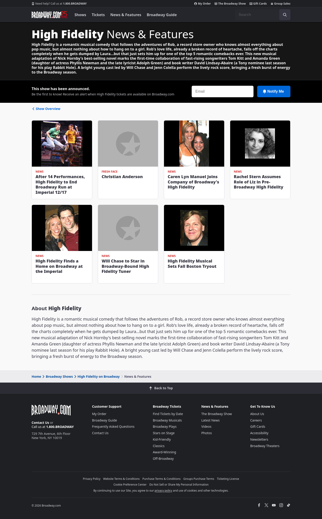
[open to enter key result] (284, 14)
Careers (256, 420)
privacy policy (163, 490)
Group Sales (280, 4)
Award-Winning (164, 452)
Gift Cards (258, 4)
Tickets (98, 15)
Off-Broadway (163, 458)
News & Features (125, 15)
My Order (202, 4)
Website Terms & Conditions (121, 479)
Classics (158, 446)
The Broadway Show (230, 4)
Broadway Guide (162, 15)
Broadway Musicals (167, 420)
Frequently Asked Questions (113, 426)
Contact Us (40, 422)
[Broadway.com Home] (49, 14)
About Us (257, 414)
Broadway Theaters (265, 446)
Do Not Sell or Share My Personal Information (179, 485)
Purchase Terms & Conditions (162, 479)
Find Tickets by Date (168, 414)
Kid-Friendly (162, 439)
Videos (206, 426)
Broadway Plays (164, 426)
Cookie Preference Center (130, 485)
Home (36, 376)
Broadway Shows (57, 376)
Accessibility (259, 433)
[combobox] (262, 14)
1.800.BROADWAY (59, 4)
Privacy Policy (92, 479)
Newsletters (259, 439)
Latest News (210, 420)
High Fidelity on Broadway (96, 376)
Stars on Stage (164, 433)
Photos (206, 433)
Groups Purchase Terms (198, 479)
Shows (80, 15)
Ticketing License (228, 479)
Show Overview (46, 108)
